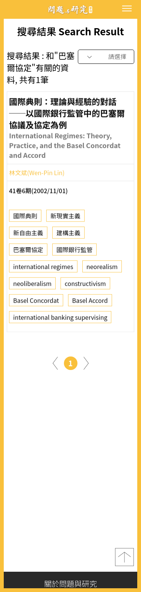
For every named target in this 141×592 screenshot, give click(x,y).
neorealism (102, 268)
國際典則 (25, 217)
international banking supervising (60, 318)
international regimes (43, 268)
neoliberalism (32, 285)
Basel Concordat (36, 302)
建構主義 (68, 234)
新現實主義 (65, 217)
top (124, 557)
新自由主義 (28, 234)
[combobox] (106, 56)
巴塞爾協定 (28, 251)
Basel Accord (90, 302)
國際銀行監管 (74, 251)
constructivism (85, 285)
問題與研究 (71, 9)
